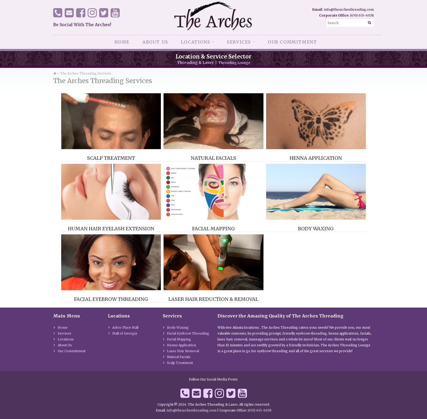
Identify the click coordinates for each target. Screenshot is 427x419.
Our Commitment (292, 42)
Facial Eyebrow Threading (111, 299)
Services (239, 42)
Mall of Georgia (124, 333)
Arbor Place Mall (125, 327)
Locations (195, 42)
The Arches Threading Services (85, 73)
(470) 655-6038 (362, 15)
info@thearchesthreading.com (349, 9)
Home (122, 42)
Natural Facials (213, 158)
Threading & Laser (195, 62)
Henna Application (316, 158)
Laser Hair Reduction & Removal (213, 299)
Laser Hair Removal (183, 351)
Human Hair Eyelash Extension (111, 229)
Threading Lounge (234, 63)
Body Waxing (316, 229)
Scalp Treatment (111, 158)
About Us (155, 42)
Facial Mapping (213, 229)
